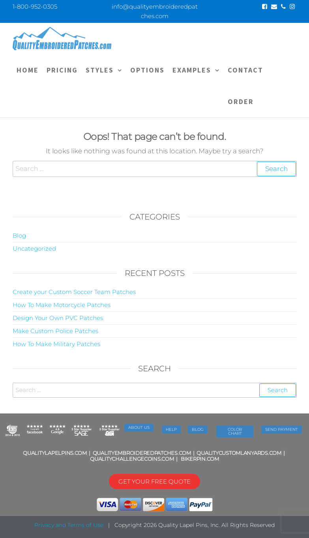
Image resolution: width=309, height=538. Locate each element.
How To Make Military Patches (56, 344)
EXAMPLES (191, 69)
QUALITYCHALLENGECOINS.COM (132, 459)
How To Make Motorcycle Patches (61, 305)
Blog (19, 235)
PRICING (62, 69)
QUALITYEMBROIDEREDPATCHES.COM (142, 453)
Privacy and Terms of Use (68, 525)
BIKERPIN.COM (200, 459)
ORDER (241, 101)
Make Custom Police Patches (55, 331)
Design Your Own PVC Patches (58, 318)
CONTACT (245, 69)
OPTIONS (147, 69)
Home (28, 69)
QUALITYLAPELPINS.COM (55, 453)
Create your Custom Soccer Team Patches (74, 292)
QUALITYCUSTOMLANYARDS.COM (239, 453)
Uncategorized (34, 248)
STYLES (100, 69)
